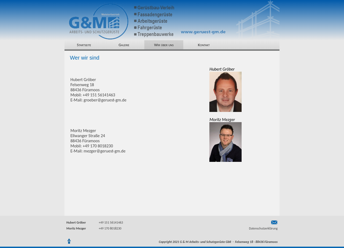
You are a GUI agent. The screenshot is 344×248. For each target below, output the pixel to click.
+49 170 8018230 (110, 228)
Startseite (84, 44)
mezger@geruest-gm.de (105, 151)
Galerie (124, 44)
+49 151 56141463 (111, 222)
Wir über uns (164, 44)
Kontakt (204, 44)
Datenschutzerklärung (263, 228)
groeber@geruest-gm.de (105, 100)
